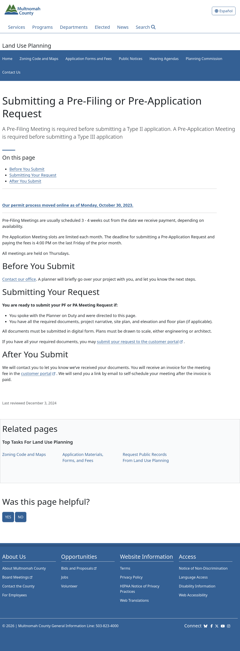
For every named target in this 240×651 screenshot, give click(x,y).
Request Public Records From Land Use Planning (146, 457)
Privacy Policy (131, 577)
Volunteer (69, 586)
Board (17, 577)
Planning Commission (204, 58)
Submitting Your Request (32, 175)
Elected (102, 27)
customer (38, 373)
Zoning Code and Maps (39, 58)
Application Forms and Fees (88, 58)
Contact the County (18, 586)
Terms (125, 568)
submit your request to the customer (140, 341)
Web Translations (134, 600)
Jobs (64, 577)
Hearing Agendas (164, 58)
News (122, 27)
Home (7, 58)
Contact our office (19, 279)
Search (143, 27)
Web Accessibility (193, 595)
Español (226, 10)
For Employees (14, 595)
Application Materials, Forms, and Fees (83, 457)
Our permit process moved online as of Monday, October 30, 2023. (67, 205)
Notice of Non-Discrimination (203, 568)
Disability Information (197, 586)
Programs (42, 27)
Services (16, 27)
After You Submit (25, 181)
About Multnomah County (24, 568)
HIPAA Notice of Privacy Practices (139, 589)
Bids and (79, 568)
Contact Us (11, 72)
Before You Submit (26, 169)
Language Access (193, 577)
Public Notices (131, 58)
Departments (74, 27)
